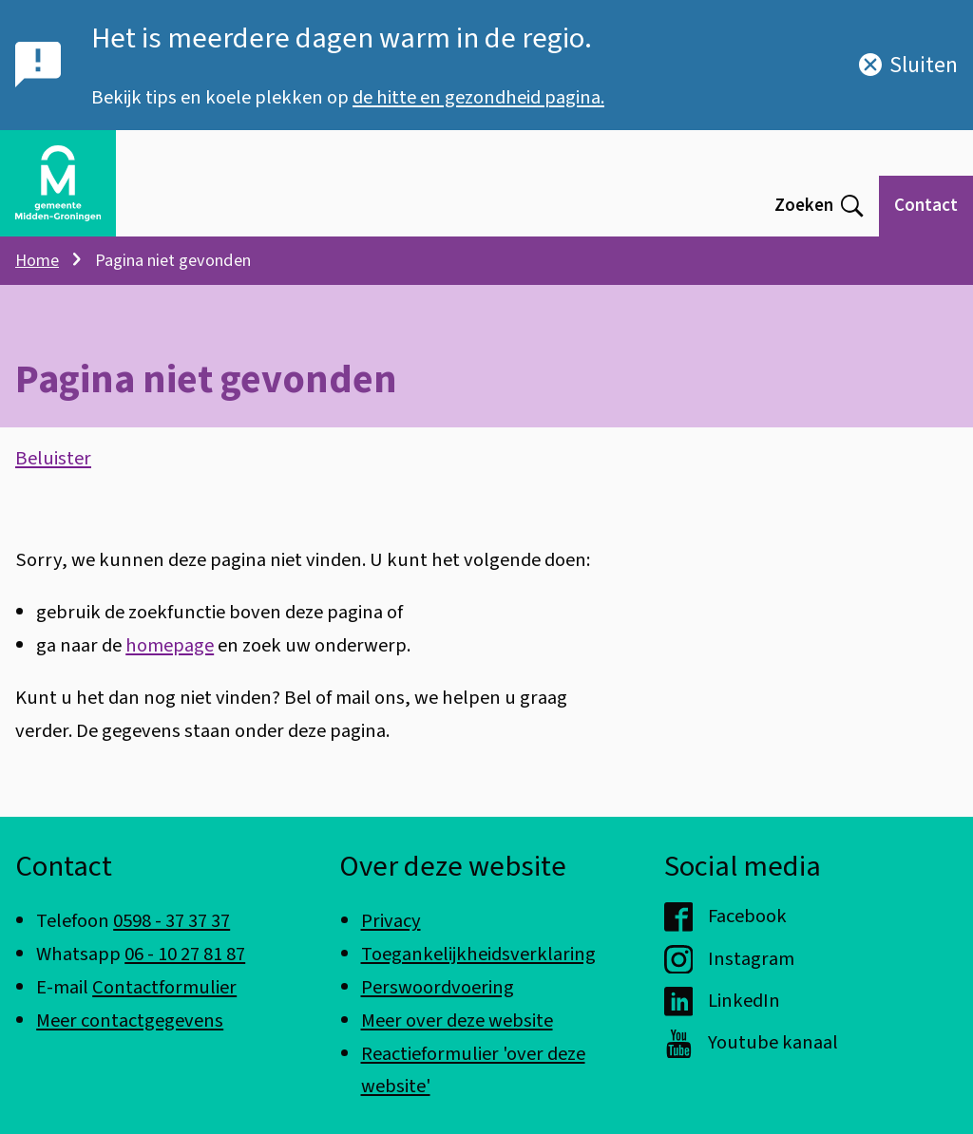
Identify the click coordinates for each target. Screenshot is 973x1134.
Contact (926, 205)
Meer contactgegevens (129, 1020)
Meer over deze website (457, 1020)
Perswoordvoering (437, 987)
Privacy (391, 921)
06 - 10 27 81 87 (184, 954)
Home (37, 260)
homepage (169, 645)
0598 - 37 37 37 (171, 921)
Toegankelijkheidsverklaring (478, 954)
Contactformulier (164, 987)
